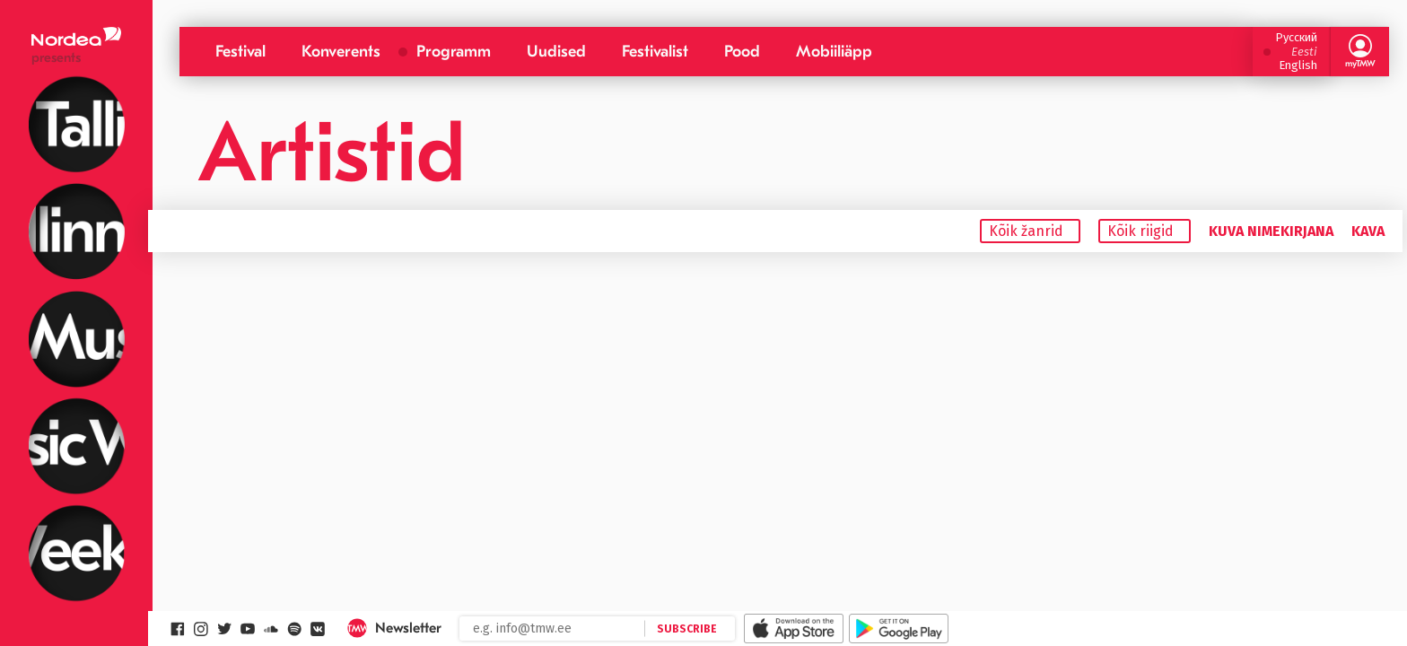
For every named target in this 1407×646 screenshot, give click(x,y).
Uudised (556, 51)
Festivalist (655, 51)
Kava (1368, 231)
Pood (742, 51)
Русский (1296, 37)
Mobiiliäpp (834, 51)
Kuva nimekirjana (1271, 231)
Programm (453, 51)
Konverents (341, 51)
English (1298, 65)
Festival (240, 51)
